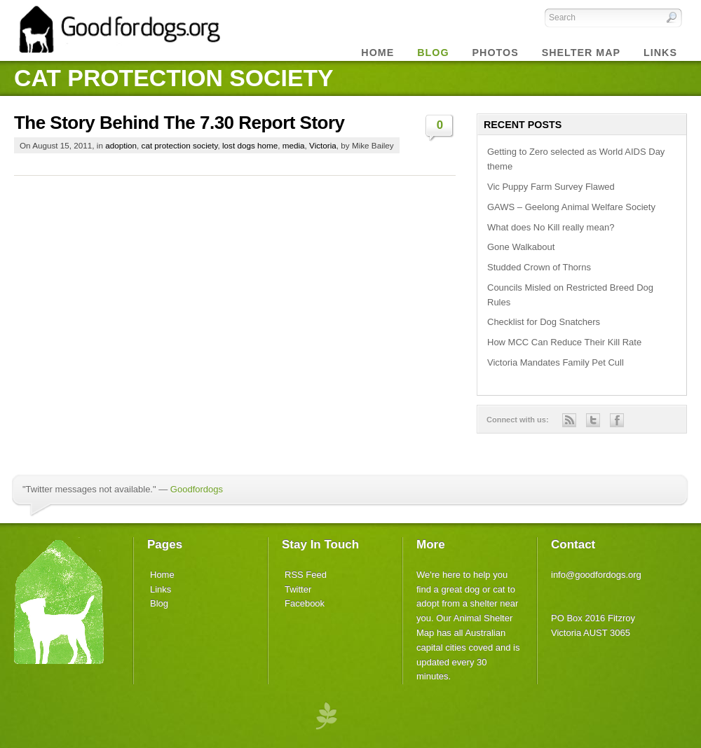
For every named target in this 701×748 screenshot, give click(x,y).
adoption (121, 145)
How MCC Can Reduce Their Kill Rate (564, 342)
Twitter (298, 589)
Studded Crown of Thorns (539, 267)
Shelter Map (581, 52)
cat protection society (180, 145)
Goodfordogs (196, 489)
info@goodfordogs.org (596, 574)
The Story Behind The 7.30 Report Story (179, 122)
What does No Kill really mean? (550, 227)
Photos (495, 52)
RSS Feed (306, 574)
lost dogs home (250, 145)
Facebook (305, 603)
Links (660, 52)
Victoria (322, 145)
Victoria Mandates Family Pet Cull (555, 362)
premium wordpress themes (326, 714)
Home (377, 52)
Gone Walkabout (520, 247)
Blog (159, 603)
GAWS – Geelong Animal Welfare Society (571, 207)
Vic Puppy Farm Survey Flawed (551, 186)
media (294, 145)
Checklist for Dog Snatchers (543, 322)
